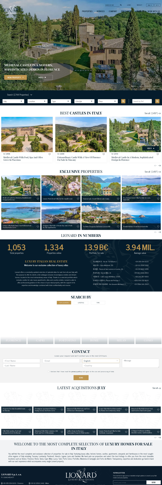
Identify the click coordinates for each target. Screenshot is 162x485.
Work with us (154, 11)
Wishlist (139, 5)
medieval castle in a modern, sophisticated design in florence (132, 158)
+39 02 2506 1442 (37, 483)
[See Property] (27, 140)
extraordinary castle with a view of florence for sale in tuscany (79, 158)
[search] (121, 5)
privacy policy (77, 371)
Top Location (63, 302)
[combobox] (101, 365)
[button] (49, 154)
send (154, 482)
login (129, 5)
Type (98, 302)
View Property (15, 77)
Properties (87, 11)
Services (101, 11)
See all (153, 113)
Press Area (126, 11)
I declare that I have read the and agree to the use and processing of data (82, 371)
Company (113, 11)
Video (42, 77)
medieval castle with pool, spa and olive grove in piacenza (23, 158)
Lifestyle (81, 302)
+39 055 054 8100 (9, 483)
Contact (139, 11)
